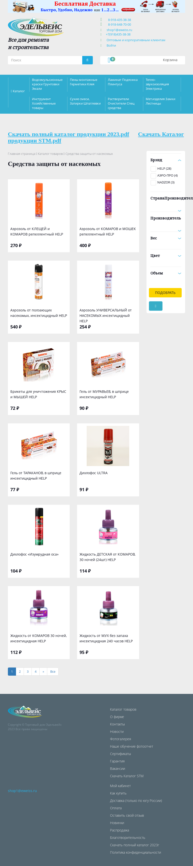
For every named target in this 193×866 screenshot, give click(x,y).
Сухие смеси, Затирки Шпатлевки (85, 101)
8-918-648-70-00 (119, 24)
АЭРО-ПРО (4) (167, 175)
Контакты (117, 724)
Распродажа (119, 830)
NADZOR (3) (166, 182)
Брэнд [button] (165, 159)
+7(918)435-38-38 (118, 34)
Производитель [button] (165, 220)
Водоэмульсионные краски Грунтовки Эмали (47, 84)
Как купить (118, 793)
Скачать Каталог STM (127, 776)
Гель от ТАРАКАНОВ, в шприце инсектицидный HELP (35, 475)
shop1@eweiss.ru (119, 30)
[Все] (53, 672)
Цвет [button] (165, 255)
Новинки (117, 822)
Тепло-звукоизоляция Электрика (157, 84)
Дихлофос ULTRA (94, 472)
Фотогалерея (120, 739)
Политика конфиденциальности (135, 852)
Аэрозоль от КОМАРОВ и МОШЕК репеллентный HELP (108, 231)
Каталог (19, 91)
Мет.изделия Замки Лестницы (160, 101)
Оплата (116, 808)
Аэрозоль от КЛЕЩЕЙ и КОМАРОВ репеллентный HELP (36, 231)
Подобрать (165, 292)
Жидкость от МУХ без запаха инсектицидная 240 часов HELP (106, 638)
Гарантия (117, 761)
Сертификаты (120, 753)
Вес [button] (165, 237)
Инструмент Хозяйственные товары (44, 103)
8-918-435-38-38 (119, 20)
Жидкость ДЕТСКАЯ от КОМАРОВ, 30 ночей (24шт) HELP (107, 557)
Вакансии (117, 768)
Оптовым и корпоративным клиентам (136, 40)
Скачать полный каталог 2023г (134, 845)
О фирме (117, 716)
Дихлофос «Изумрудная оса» (34, 554)
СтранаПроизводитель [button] (165, 200)
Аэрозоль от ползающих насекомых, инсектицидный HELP (38, 313)
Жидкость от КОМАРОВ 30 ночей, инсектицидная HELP (38, 638)
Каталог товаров (50, 153)
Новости (117, 731)
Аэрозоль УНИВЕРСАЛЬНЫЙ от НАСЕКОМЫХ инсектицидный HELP (106, 315)
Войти (111, 45)
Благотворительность (127, 837)
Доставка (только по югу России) (136, 800)
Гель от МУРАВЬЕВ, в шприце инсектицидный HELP (104, 394)
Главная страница (21, 153)
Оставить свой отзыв (127, 815)
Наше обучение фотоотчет (131, 746)
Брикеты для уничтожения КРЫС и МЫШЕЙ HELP (38, 394)
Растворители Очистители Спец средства (121, 103)
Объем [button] (165, 273)
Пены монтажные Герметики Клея (83, 81)
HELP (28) (164, 168)
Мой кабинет (120, 785)
